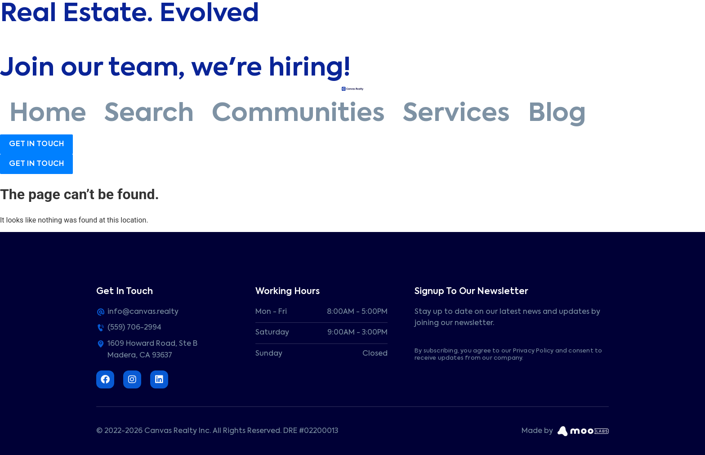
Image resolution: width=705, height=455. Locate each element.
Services (456, 114)
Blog (557, 114)
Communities (298, 114)
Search (149, 114)
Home (47, 114)
